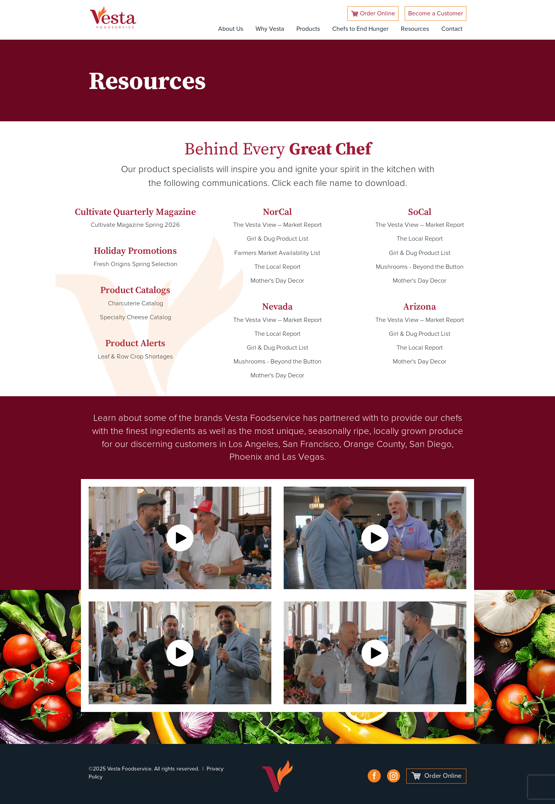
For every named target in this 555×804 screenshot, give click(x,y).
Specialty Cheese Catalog (135, 316)
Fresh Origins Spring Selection (135, 263)
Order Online (373, 13)
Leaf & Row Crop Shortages (135, 354)
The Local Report (277, 265)
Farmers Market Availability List (277, 252)
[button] (179, 534)
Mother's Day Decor (277, 279)
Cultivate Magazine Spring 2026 (135, 224)
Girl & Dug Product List (277, 238)
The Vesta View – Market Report (277, 224)
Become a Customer (435, 13)
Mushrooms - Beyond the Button (277, 358)
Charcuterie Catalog (135, 302)
